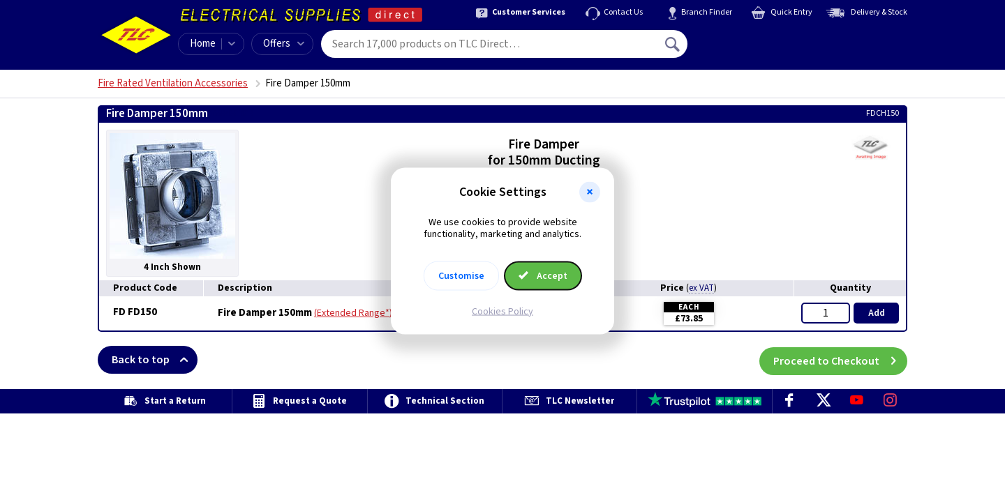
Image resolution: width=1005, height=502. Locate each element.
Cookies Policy (502, 311)
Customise (461, 275)
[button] (589, 192)
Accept (543, 275)
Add (876, 313)
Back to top (155, 360)
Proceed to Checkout (840, 360)
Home (203, 43)
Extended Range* (353, 313)
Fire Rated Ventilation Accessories (173, 83)
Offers (283, 43)
